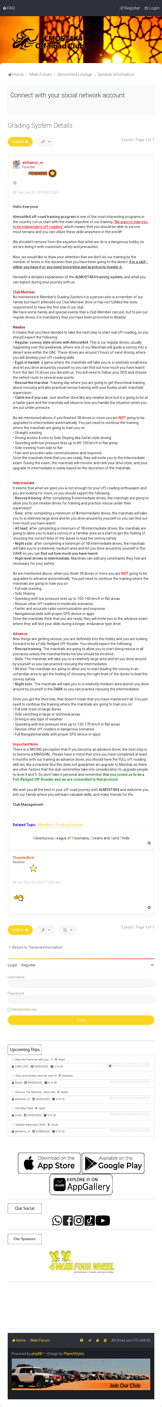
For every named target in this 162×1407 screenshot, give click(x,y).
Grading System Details (40, 125)
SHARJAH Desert (81, 1305)
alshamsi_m (32, 163)
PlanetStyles (74, 1354)
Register (29, 965)
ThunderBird (23, 858)
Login (12, 965)
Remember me (24, 1009)
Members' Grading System (60, 825)
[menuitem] (9, 8)
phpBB (37, 1354)
